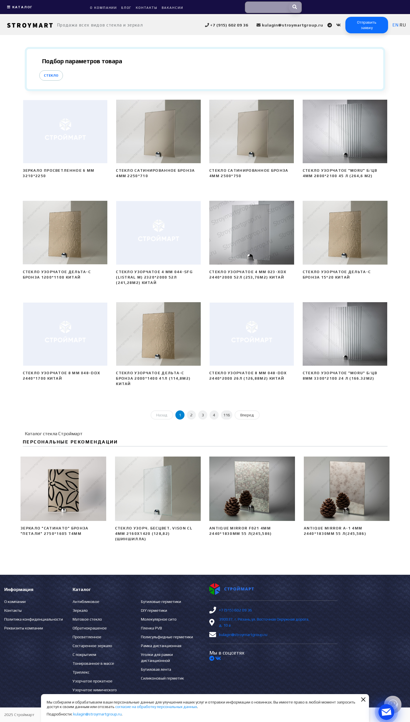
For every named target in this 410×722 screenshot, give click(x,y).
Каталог (19, 7)
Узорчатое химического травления (95, 693)
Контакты (13, 610)
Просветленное (87, 637)
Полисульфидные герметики (167, 637)
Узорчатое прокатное (92, 681)
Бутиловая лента (156, 669)
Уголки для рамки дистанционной (157, 657)
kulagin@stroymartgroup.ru (243, 634)
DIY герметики (154, 610)
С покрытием (84, 654)
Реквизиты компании (23, 628)
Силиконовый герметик (162, 678)
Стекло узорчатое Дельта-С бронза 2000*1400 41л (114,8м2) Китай (153, 378)
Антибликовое (86, 601)
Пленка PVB (151, 628)
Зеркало (80, 610)
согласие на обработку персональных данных (156, 706)
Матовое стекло (87, 619)
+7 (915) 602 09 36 (235, 610)
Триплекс (81, 672)
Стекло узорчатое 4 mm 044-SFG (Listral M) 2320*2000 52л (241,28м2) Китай (154, 277)
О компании (15, 601)
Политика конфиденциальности (33, 619)
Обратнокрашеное (90, 628)
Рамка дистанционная (161, 645)
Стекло (51, 75)
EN (395, 25)
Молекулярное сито (159, 619)
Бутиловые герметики (161, 601)
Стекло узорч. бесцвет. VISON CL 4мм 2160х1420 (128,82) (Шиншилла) (153, 533)
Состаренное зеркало (92, 645)
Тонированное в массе (93, 663)
